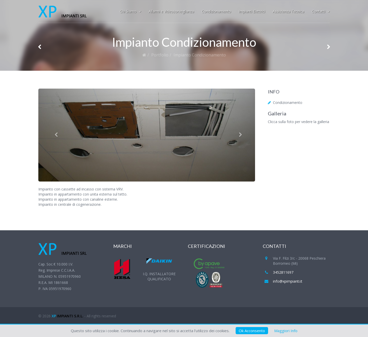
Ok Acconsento (252, 330)
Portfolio (159, 55)
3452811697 (283, 272)
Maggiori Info (285, 330)
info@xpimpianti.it (287, 281)
